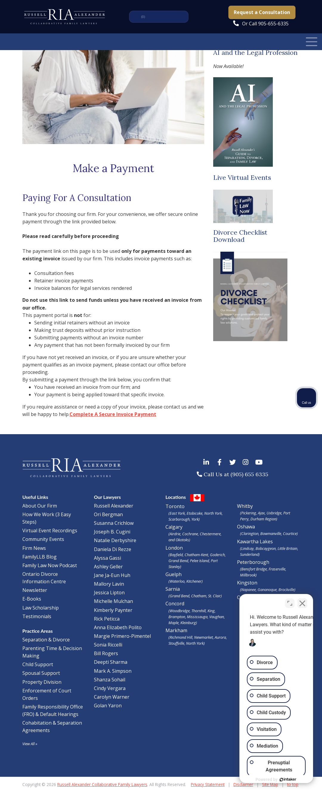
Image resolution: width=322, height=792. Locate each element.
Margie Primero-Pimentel (122, 636)
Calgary (196, 533)
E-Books (31, 598)
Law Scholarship (40, 607)
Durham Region (263, 519)
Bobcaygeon (266, 548)
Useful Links (35, 497)
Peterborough (268, 568)
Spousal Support (41, 673)
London (196, 557)
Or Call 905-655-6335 (265, 23)
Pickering (248, 513)
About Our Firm (39, 505)
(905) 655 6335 (249, 474)
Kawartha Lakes (255, 541)
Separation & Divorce (46, 639)
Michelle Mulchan (113, 601)
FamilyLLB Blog (39, 556)
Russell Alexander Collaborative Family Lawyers (102, 784)
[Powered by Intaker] (271, 779)
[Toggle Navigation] (311, 41)
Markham (196, 636)
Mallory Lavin (109, 584)
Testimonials (36, 616)
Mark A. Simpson (112, 671)
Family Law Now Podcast (49, 565)
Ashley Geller (108, 566)
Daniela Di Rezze (112, 549)
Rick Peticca (107, 618)
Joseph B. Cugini (112, 531)
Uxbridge (274, 513)
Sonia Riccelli (108, 644)
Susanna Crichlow (114, 523)
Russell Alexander (113, 505)
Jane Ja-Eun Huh (112, 575)
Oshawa (246, 526)
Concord (196, 612)
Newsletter (34, 590)
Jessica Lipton (109, 592)
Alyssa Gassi (107, 558)
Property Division (41, 682)
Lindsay (247, 548)
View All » (29, 743)
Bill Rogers (106, 653)
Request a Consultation (262, 12)
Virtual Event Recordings (49, 530)
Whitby (245, 506)
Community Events (43, 539)
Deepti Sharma (110, 662)
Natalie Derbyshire (115, 540)
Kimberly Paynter (113, 610)
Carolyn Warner (111, 697)
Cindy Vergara (110, 688)
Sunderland (249, 554)
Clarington (249, 533)
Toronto (196, 512)
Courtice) (290, 533)
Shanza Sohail (109, 679)
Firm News (34, 548)
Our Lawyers (107, 497)
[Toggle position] (290, 601)
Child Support (37, 664)
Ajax (261, 513)
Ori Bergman (108, 514)
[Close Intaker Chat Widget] (302, 601)
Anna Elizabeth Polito (118, 627)
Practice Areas (37, 631)
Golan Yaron (108, 705)
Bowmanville (270, 533)
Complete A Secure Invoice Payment (112, 414)
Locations (175, 497)
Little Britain (287, 548)
